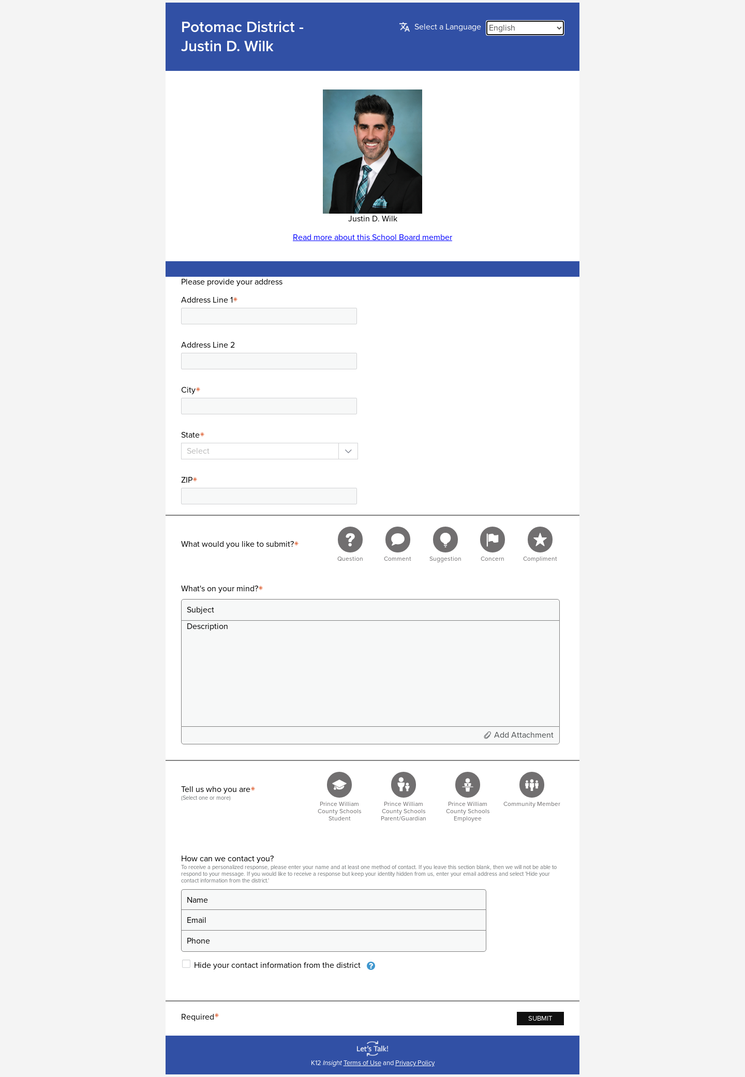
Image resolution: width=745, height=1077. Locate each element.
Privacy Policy (415, 1063)
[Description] (370, 673)
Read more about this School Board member (372, 237)
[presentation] (371, 965)
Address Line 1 (211, 300)
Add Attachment (524, 735)
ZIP (190, 480)
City (192, 390)
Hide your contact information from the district (277, 965)
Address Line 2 (208, 345)
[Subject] (370, 610)
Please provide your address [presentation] (231, 282)
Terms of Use (362, 1063)
